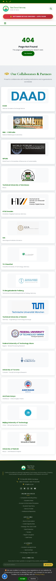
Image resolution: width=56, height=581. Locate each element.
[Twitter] (24, 488)
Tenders (18, 568)
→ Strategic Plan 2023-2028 (28, 526)
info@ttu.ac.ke (29, 484)
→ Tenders (28, 532)
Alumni (30, 568)
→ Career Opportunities (28, 524)
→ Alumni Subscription (28, 521)
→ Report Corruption (28, 535)
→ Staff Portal (28, 537)
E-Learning (25, 568)
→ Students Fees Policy (28, 506)
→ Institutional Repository (28, 511)
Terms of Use (25, 578)
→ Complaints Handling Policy (28, 498)
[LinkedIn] (31, 488)
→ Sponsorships (28, 550)
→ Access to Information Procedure (28, 503)
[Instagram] (28, 488)
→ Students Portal (28, 500)
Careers (35, 568)
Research (12, 568)
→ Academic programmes (28, 547)
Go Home (28, 53)
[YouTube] (35, 488)
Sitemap (41, 578)
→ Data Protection (28, 529)
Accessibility (33, 578)
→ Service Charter (28, 509)
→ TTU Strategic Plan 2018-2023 (28, 552)
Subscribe (48, 564)
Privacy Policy (15, 578)
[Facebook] (21, 488)
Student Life (6, 568)
